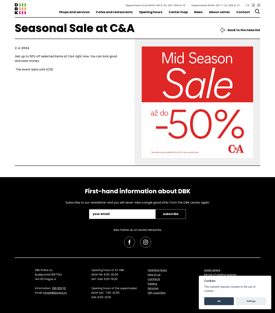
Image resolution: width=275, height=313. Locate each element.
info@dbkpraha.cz (55, 293)
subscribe (170, 214)
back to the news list (244, 30)
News (198, 12)
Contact (243, 12)
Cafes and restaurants (114, 12)
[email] (122, 214)
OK (219, 301)
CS (247, 5)
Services (153, 288)
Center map (178, 12)
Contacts (154, 279)
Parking (152, 284)
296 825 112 (59, 288)
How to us (154, 274)
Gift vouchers (156, 293)
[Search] (257, 11)
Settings (251, 301)
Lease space (212, 270)
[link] (253, 5)
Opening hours (150, 12)
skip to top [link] (10, 302)
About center (219, 12)
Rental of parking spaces (220, 274)
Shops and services (74, 12)
